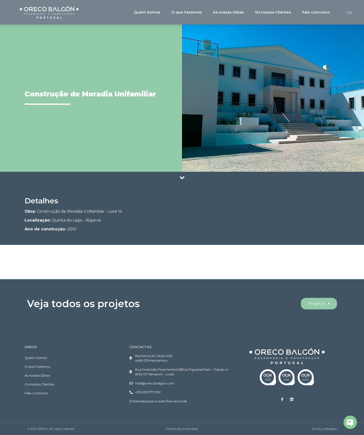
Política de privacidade (182, 429)
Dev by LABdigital (324, 429)
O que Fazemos (186, 12)
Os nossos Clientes (273, 12)
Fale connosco (316, 12)
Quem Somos (147, 12)
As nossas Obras (228, 12)
